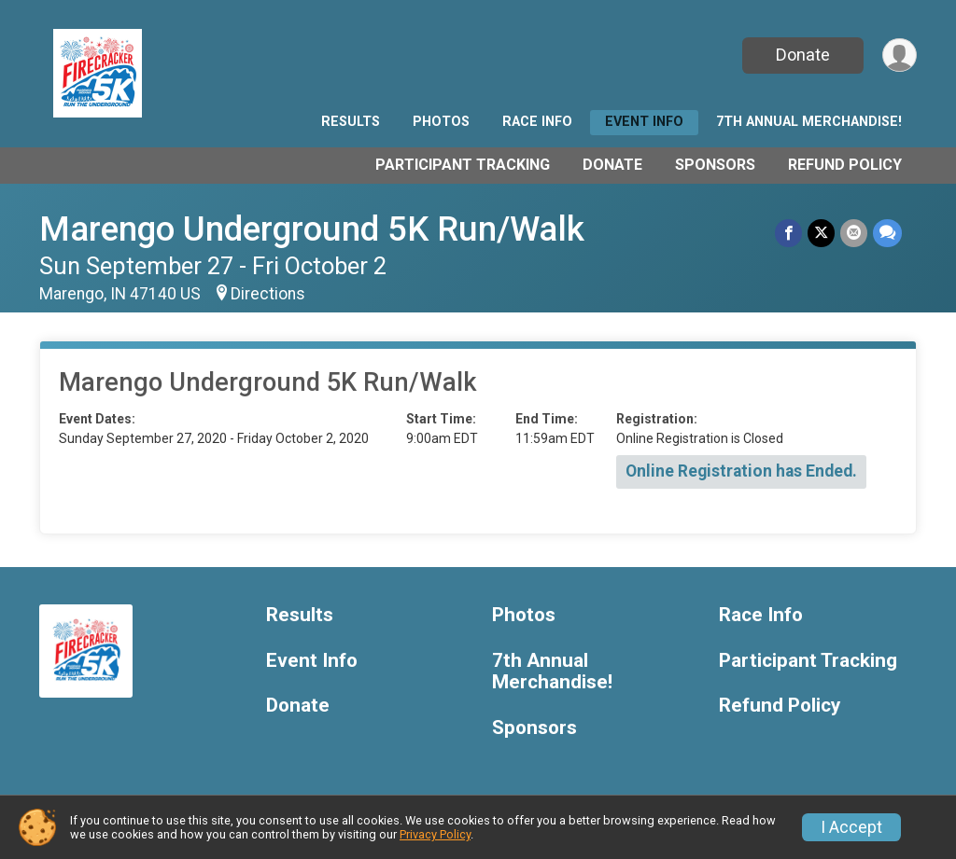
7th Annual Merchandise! (809, 122)
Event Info (644, 122)
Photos (441, 122)
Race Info (537, 122)
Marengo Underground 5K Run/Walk (311, 229)
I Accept (851, 827)
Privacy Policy (435, 834)
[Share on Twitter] (821, 232)
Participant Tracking (462, 164)
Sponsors (715, 164)
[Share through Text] (887, 232)
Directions (268, 293)
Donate (803, 54)
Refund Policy (845, 164)
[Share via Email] (853, 232)
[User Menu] (899, 55)
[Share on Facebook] (788, 232)
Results (350, 122)
